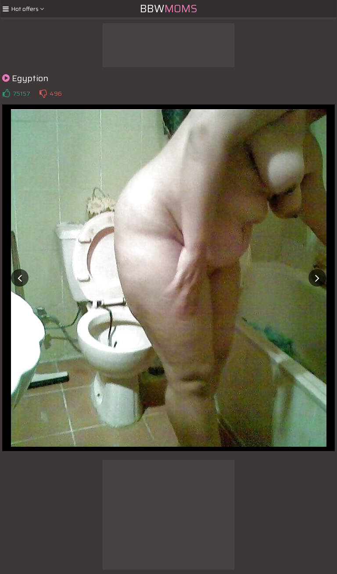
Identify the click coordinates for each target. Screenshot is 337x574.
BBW (168, 8)
